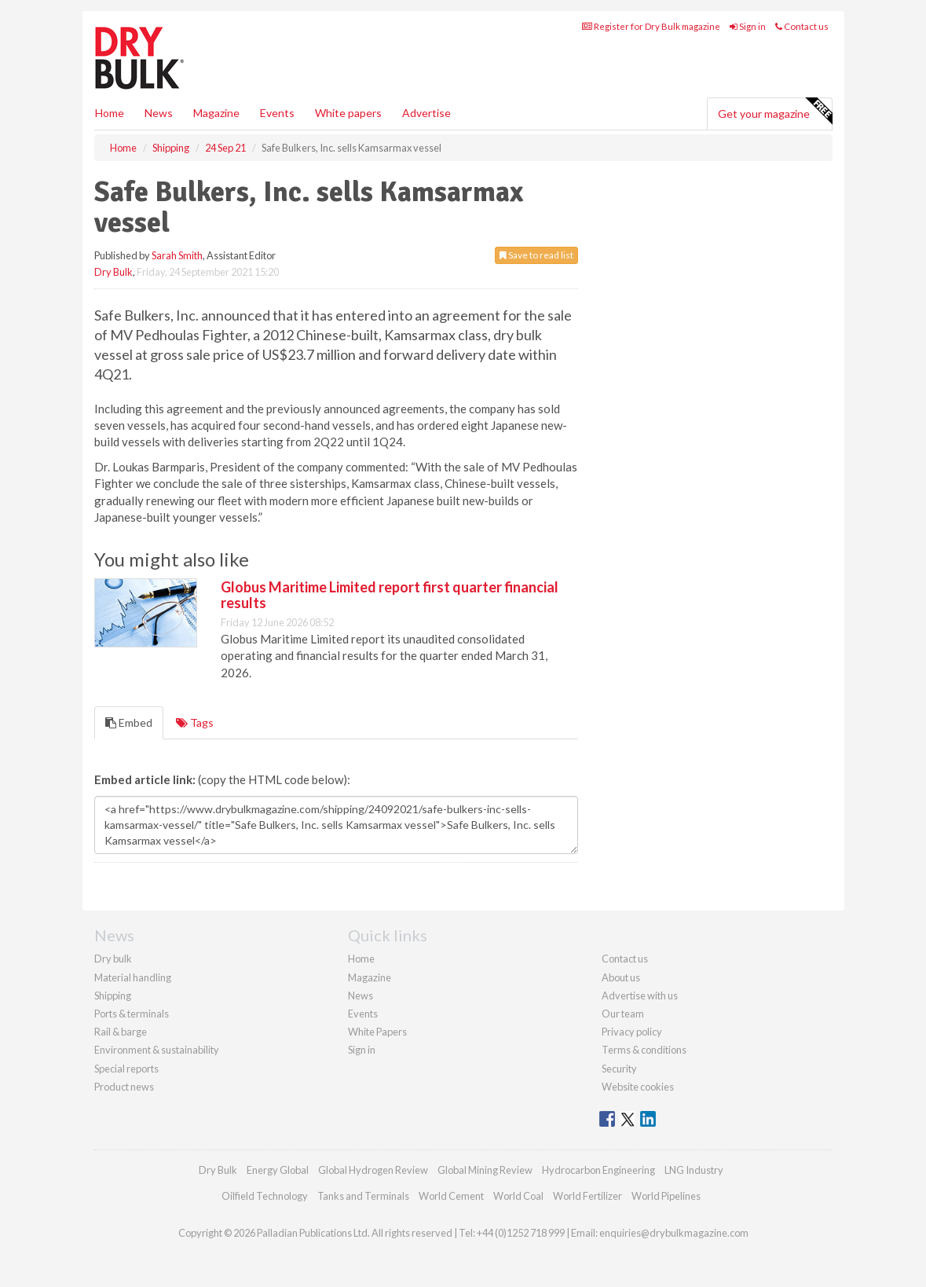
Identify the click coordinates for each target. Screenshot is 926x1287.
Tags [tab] (195, 722)
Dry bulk (113, 958)
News (360, 995)
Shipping (112, 995)
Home (109, 112)
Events (277, 112)
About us (621, 977)
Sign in (748, 26)
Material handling (132, 977)
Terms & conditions (644, 1049)
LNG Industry (693, 1170)
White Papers (377, 1031)
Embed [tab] (128, 722)
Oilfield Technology (264, 1196)
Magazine (216, 112)
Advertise (426, 112)
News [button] (159, 112)
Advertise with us (640, 995)
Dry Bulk (113, 272)
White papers (348, 112)
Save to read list (536, 255)
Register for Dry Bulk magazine (651, 26)
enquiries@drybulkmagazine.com (673, 1232)
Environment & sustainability (156, 1049)
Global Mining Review (485, 1170)
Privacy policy (632, 1031)
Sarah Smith (177, 255)
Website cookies (638, 1086)
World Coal (518, 1196)
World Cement (451, 1196)
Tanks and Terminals (363, 1196)
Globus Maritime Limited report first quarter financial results (389, 594)
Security (619, 1068)
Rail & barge (120, 1031)
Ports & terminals (131, 1013)
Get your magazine (775, 111)
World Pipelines (666, 1196)
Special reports (126, 1068)
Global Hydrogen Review (373, 1170)
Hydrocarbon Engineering (598, 1170)
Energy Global (278, 1170)
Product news (124, 1086)
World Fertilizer (587, 1196)
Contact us (802, 26)
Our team (623, 1013)
